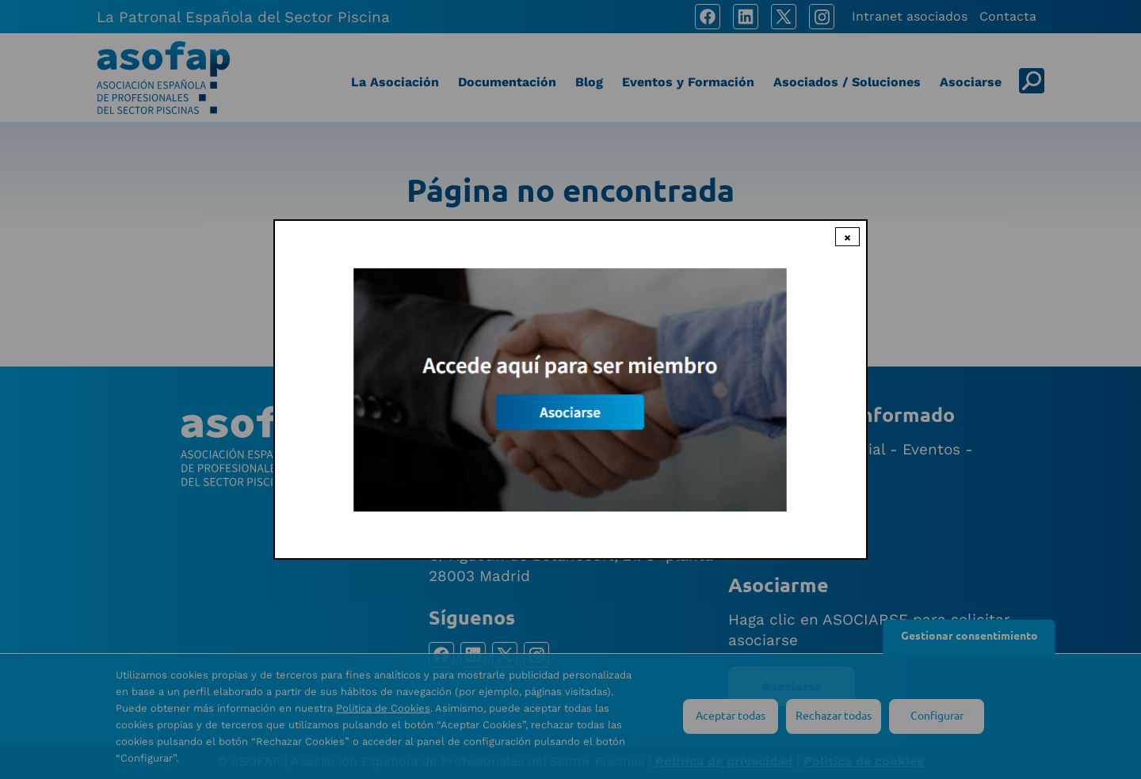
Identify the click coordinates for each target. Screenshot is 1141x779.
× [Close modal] (847, 237)
